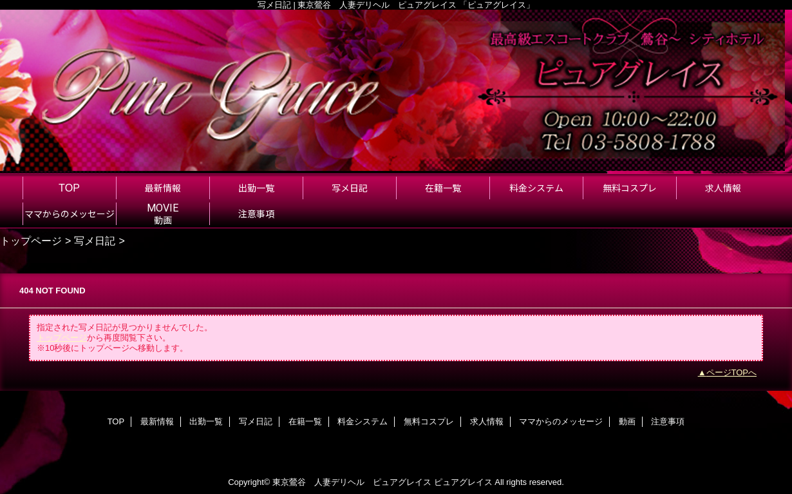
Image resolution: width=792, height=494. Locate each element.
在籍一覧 (305, 421)
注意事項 (667, 421)
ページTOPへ (731, 372)
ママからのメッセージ (561, 421)
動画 (627, 421)
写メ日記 (94, 240)
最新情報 (157, 421)
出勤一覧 (206, 421)
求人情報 (487, 421)
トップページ (31, 240)
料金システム (362, 421)
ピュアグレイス (463, 482)
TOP (69, 187)
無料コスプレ (429, 421)
